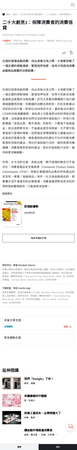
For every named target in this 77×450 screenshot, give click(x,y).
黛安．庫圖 (29, 383)
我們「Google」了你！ (39, 378)
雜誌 (15, 14)
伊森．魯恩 (29, 418)
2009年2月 (29, 213)
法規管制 (6, 41)
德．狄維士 (29, 400)
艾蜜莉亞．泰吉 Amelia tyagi (59, 41)
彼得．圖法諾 (30, 435)
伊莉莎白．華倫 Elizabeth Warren (29, 41)
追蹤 (67, 326)
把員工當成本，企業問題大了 (42, 413)
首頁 (8, 14)
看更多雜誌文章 (38, 238)
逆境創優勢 (31, 206)
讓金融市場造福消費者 (38, 430)
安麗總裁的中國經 (35, 396)
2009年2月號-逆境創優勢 (31, 14)
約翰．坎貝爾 (47, 435)
